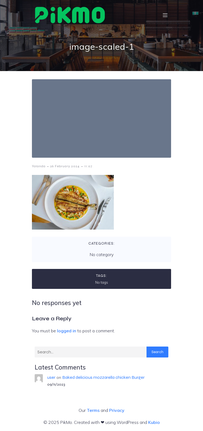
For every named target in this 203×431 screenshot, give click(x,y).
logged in (66, 330)
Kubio (154, 422)
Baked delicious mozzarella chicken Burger (103, 377)
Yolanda (39, 166)
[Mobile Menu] (165, 15)
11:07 (88, 166)
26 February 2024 (65, 166)
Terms (93, 410)
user (51, 377)
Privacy (116, 410)
